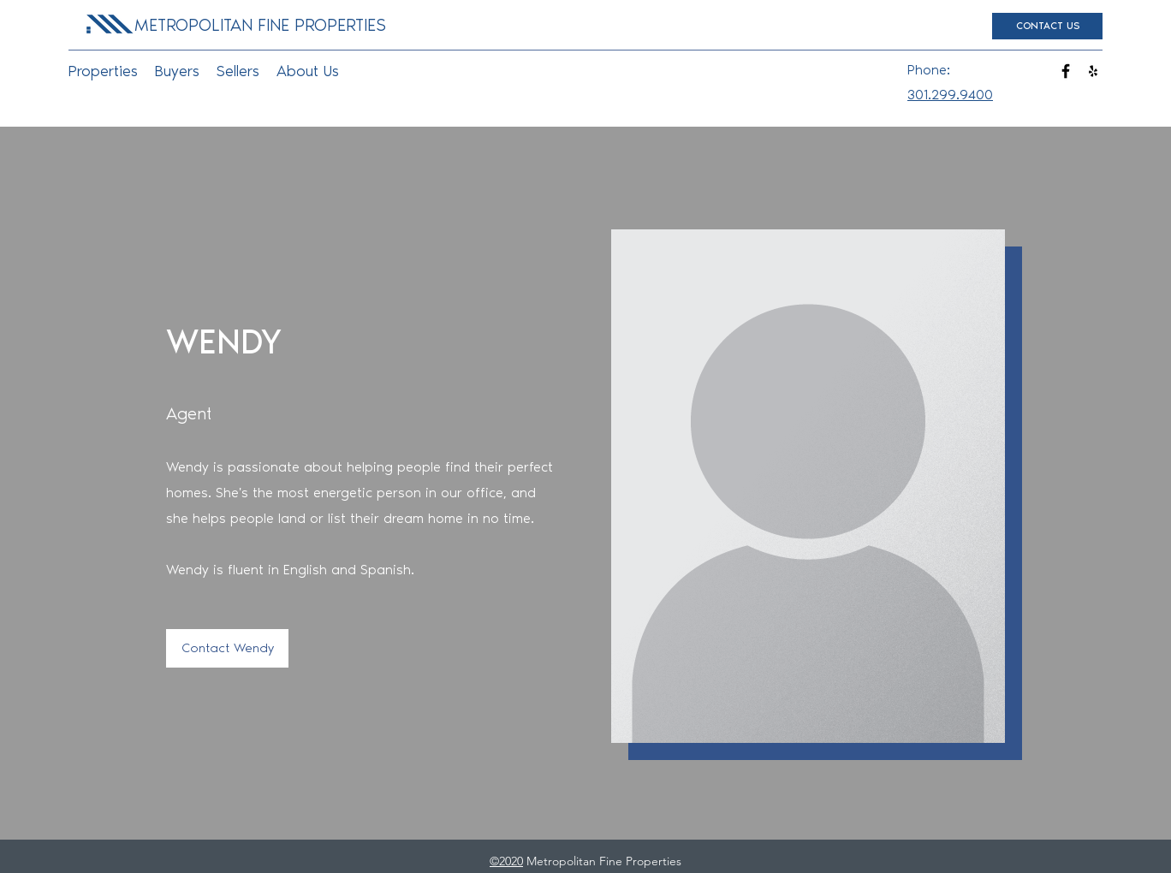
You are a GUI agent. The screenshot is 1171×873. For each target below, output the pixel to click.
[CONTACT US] (1047, 26)
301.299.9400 (950, 94)
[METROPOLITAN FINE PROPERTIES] (260, 25)
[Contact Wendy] (227, 648)
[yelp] (1093, 71)
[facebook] (1065, 71)
